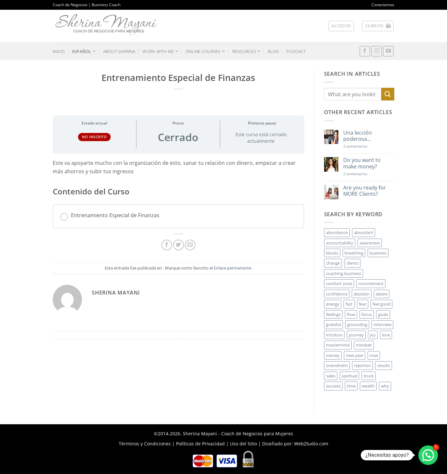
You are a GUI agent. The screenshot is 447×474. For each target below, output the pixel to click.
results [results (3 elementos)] (383, 365)
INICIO (59, 51)
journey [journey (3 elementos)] (356, 335)
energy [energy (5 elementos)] (332, 304)
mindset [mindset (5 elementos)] (364, 345)
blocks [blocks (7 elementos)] (332, 253)
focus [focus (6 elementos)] (366, 314)
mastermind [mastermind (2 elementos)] (338, 345)
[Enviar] (387, 94)
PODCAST (295, 51)
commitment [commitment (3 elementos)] (371, 283)
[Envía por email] (190, 245)
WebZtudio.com (311, 444)
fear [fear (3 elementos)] (362, 304)
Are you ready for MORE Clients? (364, 191)
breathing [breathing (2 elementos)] (354, 253)
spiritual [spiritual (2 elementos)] (349, 376)
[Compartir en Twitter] (178, 245)
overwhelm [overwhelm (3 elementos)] (337, 365)
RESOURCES (246, 51)
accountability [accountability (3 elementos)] (339, 243)
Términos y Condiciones (145, 444)
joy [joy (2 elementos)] (373, 335)
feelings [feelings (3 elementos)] (333, 314)
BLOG (273, 51)
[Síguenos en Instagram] (376, 51)
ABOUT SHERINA (119, 51)
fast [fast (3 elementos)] (349, 304)
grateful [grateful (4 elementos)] (333, 324)
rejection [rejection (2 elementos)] (362, 365)
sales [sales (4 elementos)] (330, 376)
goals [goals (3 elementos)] (383, 314)
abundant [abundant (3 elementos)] (363, 232)
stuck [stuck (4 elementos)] (368, 376)
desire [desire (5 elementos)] (381, 294)
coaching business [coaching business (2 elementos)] (343, 273)
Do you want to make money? (362, 163)
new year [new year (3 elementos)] (354, 355)
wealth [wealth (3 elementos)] (368, 386)
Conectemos (383, 4)
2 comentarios (364, 146)
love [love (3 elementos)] (386, 335)
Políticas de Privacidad (200, 444)
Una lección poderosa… (357, 136)
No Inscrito (94, 136)
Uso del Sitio (243, 444)
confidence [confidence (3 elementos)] (336, 294)
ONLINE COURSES (205, 51)
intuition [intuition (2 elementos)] (334, 335)
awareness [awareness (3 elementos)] (369, 243)
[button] (341, 26)
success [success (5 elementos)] (333, 386)
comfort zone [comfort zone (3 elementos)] (339, 283)
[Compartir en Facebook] (166, 245)
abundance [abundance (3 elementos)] (337, 232)
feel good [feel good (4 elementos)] (381, 304)
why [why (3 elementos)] (385, 386)
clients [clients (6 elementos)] (352, 263)
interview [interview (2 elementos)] (382, 324)
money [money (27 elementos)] (333, 355)
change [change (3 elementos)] (333, 263)
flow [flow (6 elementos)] (351, 314)
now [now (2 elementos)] (374, 355)
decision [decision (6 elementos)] (362, 294)
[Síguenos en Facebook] (364, 51)
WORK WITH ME (160, 51)
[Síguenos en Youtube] (388, 51)
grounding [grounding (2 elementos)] (357, 324)
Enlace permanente (232, 268)
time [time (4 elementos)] (351, 386)
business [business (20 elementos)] (378, 253)
